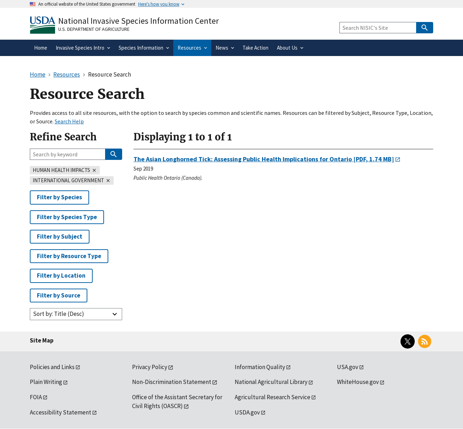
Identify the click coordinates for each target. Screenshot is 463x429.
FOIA (36, 397)
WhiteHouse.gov (358, 382)
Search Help (69, 121)
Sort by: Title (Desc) (58, 314)
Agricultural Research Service (272, 397)
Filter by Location (61, 275)
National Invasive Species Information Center (138, 21)
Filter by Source (58, 295)
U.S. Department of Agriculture (94, 29)
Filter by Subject (59, 236)
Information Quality (260, 367)
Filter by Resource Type (69, 256)
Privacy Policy (149, 367)
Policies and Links (52, 367)
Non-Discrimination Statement (171, 382)
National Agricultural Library (271, 382)
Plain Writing (46, 382)
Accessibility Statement (60, 412)
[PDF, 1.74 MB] (264, 159)
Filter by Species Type (67, 217)
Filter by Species (59, 197)
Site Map (42, 340)
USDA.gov (247, 412)
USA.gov (347, 367)
